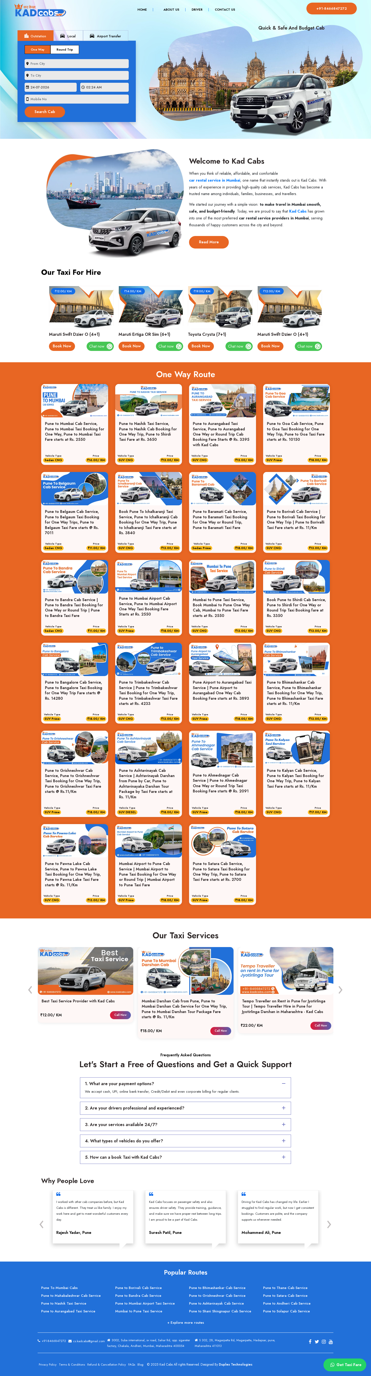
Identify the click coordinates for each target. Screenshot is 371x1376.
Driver (196, 9)
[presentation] (68, 35)
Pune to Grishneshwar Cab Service (217, 1295)
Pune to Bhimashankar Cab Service (217, 1287)
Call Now (120, 1015)
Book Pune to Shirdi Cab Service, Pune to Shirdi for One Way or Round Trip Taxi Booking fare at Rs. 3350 (296, 607)
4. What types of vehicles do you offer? (186, 1140)
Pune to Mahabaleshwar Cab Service (71, 1295)
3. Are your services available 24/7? (186, 1124)
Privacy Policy (48, 1364)
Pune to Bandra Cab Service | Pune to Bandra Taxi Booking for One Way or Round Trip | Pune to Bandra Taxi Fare (74, 607)
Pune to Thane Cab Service (285, 1287)
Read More (209, 242)
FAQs (131, 1364)
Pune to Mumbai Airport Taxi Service (145, 1303)
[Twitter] (317, 1342)
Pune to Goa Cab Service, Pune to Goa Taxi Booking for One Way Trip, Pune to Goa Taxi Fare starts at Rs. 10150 (296, 431)
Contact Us (224, 9)
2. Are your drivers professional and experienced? (186, 1108)
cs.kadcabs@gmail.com (86, 1340)
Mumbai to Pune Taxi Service (138, 1311)
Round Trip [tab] (65, 49)
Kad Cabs (298, 211)
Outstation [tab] (35, 36)
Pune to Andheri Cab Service (287, 1303)
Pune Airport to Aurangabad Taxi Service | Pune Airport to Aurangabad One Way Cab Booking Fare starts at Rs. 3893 (222, 690)
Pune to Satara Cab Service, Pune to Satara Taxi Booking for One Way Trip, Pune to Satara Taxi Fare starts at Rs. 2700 (221, 871)
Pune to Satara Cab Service (285, 1295)
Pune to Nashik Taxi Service (63, 1303)
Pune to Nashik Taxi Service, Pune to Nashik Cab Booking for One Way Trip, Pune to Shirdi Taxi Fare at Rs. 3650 (148, 431)
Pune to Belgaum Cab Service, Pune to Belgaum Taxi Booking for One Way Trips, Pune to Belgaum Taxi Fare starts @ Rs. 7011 (72, 522)
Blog (140, 1364)
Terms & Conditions (72, 1364)
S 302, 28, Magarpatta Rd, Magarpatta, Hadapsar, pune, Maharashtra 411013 (235, 1343)
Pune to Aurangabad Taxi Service (68, 1311)
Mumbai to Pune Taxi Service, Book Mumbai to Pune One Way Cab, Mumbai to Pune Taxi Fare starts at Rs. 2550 (221, 607)
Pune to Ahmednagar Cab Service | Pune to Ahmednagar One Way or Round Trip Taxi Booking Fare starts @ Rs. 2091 (221, 783)
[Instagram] (324, 1342)
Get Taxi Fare (345, 1364)
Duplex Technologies (235, 1364)
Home (144, 9)
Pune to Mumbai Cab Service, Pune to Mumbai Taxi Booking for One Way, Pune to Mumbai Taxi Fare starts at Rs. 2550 (74, 431)
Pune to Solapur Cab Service (286, 1311)
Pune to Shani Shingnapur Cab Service (220, 1311)
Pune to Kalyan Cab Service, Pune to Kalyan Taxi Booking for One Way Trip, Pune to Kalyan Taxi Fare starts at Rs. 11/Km (295, 778)
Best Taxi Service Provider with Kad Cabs (78, 1001)
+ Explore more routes (185, 1322)
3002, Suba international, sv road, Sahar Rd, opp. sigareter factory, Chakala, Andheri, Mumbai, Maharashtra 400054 (148, 1343)
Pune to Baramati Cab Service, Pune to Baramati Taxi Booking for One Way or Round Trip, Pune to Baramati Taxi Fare (220, 519)
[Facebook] (310, 1342)
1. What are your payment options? (186, 1083)
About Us (170, 9)
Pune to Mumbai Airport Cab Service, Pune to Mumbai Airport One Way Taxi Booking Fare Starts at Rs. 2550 (148, 606)
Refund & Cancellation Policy (106, 1364)
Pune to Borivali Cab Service (138, 1287)
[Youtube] (330, 1342)
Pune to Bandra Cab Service (138, 1295)
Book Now (62, 346)
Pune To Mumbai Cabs (59, 1287)
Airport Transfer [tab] (105, 36)
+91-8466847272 (330, 8)
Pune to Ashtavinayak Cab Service (216, 1303)
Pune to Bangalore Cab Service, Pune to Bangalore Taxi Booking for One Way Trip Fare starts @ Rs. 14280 (73, 690)
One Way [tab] (37, 49)
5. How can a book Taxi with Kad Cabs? (186, 1157)
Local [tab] (68, 36)
